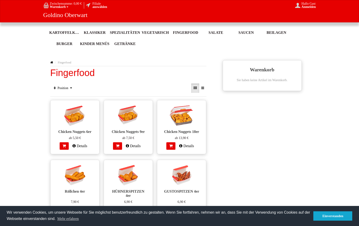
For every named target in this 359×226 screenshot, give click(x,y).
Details (79, 146)
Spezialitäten (125, 33)
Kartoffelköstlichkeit (64, 33)
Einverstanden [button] (332, 216)
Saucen (246, 33)
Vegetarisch (155, 33)
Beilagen (276, 33)
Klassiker (95, 33)
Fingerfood (185, 33)
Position (63, 88)
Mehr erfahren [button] (68, 219)
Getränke (125, 44)
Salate (216, 33)
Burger (64, 44)
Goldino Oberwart (65, 15)
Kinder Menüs (94, 44)
